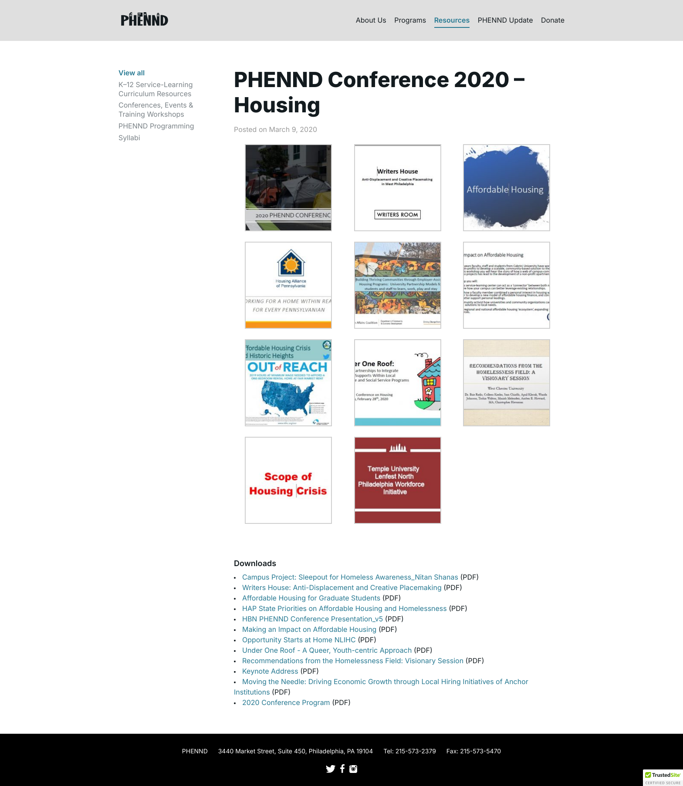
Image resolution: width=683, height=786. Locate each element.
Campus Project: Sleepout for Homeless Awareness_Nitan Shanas (351, 577)
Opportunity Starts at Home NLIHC (300, 639)
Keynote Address (271, 671)
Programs (410, 20)
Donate (553, 20)
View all (131, 72)
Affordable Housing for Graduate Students (312, 598)
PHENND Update (505, 20)
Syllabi (129, 137)
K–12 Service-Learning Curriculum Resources (155, 89)
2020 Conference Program (287, 702)
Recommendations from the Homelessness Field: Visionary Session (354, 660)
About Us (371, 20)
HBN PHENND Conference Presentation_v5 (313, 618)
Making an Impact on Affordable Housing (310, 629)
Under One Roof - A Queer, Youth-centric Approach (328, 650)
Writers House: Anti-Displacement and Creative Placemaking (342, 587)
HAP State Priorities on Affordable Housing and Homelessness (345, 608)
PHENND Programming (156, 125)
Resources (452, 20)
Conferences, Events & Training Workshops (155, 109)
